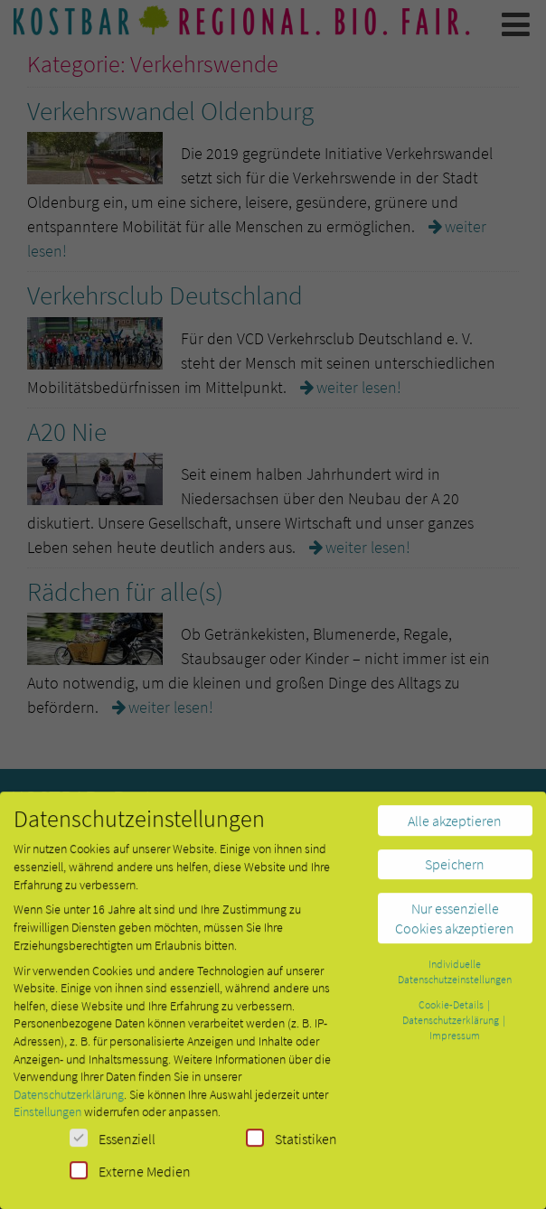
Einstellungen (47, 1120)
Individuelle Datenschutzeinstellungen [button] (455, 980)
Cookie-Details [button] (452, 1012)
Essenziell (112, 1146)
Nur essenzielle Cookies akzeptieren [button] (454, 926)
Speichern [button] (455, 873)
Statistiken (291, 1146)
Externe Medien (130, 1178)
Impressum (454, 1043)
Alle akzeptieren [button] (455, 829)
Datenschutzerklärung (69, 1102)
